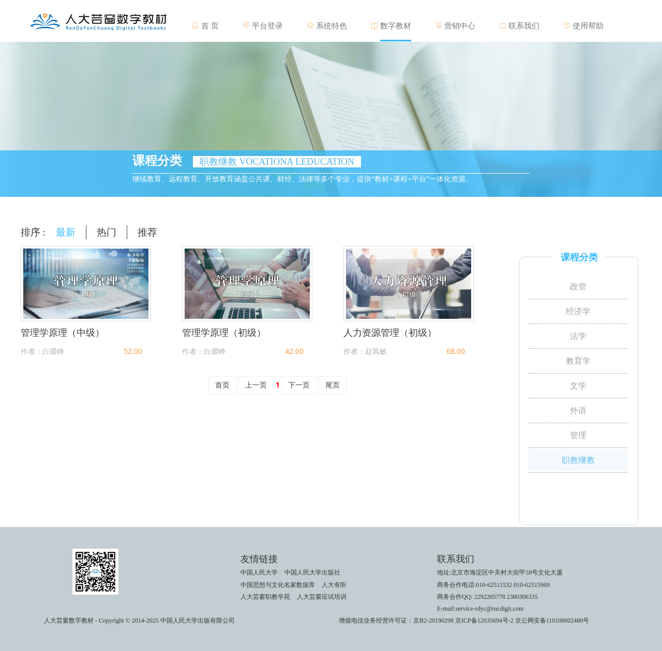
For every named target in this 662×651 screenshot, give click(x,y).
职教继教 (578, 460)
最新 (66, 232)
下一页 (299, 385)
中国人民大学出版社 (312, 572)
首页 (222, 385)
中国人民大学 (259, 572)
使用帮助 (588, 26)
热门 (106, 232)
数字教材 (395, 26)
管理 (578, 435)
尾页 (332, 385)
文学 (578, 385)
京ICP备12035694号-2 (484, 620)
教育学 (578, 361)
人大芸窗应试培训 (322, 596)
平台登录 (267, 26)
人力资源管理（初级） (390, 333)
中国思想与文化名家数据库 (277, 584)
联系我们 (523, 26)
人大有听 (334, 584)
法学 (578, 336)
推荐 (147, 232)
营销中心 (459, 26)
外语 (578, 410)
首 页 (210, 26)
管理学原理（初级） (224, 333)
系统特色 (331, 26)
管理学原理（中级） (62, 333)
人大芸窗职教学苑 (265, 596)
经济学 (578, 311)
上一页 (256, 385)
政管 (578, 286)
